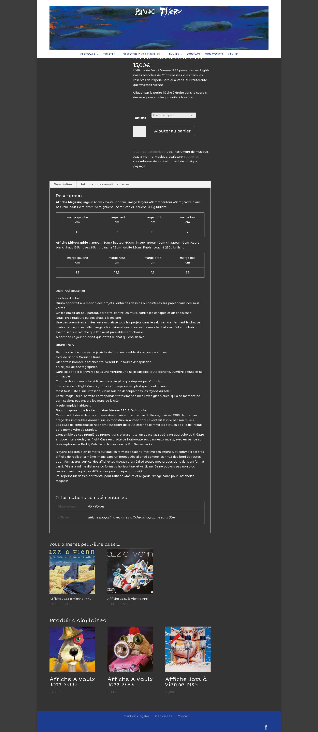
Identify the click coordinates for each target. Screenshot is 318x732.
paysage (139, 166)
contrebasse (142, 161)
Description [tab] (63, 184)
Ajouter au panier (172, 131)
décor (157, 161)
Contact (242, 3)
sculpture (176, 156)
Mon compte (214, 54)
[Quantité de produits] (139, 131)
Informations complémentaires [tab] (105, 184)
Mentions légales (203, 3)
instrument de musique (191, 152)
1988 (168, 152)
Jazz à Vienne (143, 156)
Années (175, 54)
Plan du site (226, 3)
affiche (140, 118)
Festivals (89, 54)
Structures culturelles (143, 54)
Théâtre (111, 54)
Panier (233, 54)
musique (161, 156)
